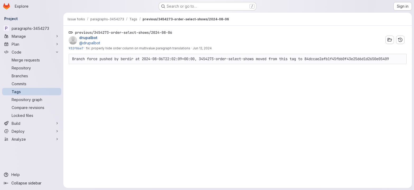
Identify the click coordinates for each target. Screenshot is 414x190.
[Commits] (31, 83)
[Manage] (31, 36)
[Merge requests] (31, 60)
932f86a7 (76, 48)
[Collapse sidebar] (31, 183)
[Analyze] (31, 139)
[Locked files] (31, 115)
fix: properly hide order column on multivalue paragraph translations (138, 48)
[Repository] (31, 68)
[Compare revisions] (31, 107)
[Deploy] (31, 131)
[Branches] (31, 75)
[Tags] (31, 91)
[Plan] (31, 44)
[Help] (31, 174)
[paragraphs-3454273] (31, 28)
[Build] (31, 123)
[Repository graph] (31, 99)
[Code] (31, 52)
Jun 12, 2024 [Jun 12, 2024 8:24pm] (202, 48)
